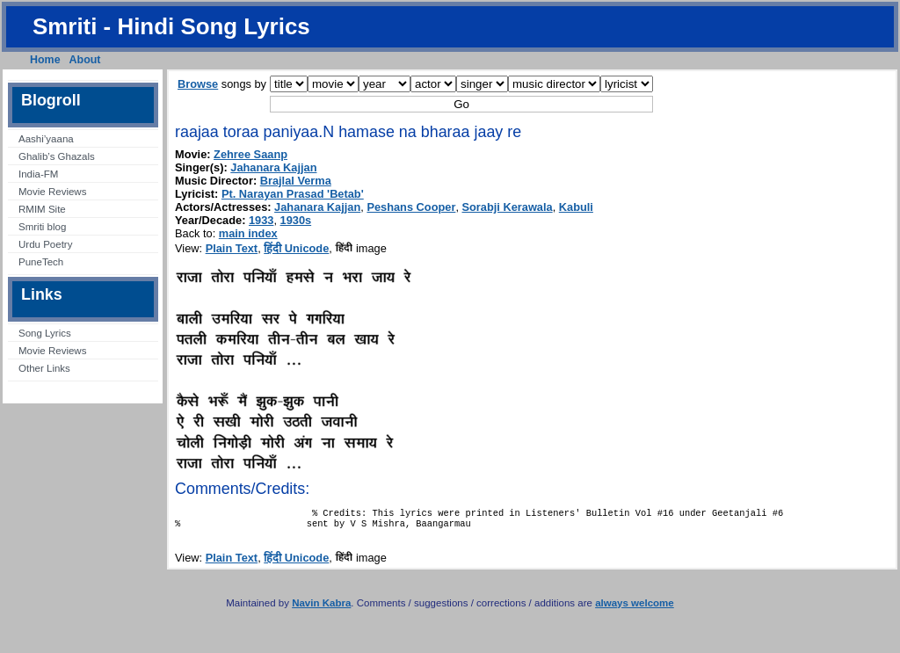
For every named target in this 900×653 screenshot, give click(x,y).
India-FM (38, 174)
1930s (296, 220)
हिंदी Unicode (296, 248)
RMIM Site (42, 209)
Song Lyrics (44, 333)
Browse (198, 84)
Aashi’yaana (46, 139)
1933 (261, 220)
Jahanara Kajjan (273, 167)
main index (248, 233)
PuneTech (40, 262)
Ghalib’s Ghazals (56, 156)
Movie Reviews (52, 191)
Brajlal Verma (295, 180)
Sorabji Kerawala (507, 207)
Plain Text (232, 248)
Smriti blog (42, 226)
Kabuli (576, 207)
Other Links (44, 368)
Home (45, 60)
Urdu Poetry (45, 244)
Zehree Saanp (250, 154)
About (85, 60)
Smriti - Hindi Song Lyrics (171, 26)
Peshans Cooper (411, 207)
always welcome (634, 608)
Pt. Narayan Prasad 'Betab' (292, 193)
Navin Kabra (321, 608)
